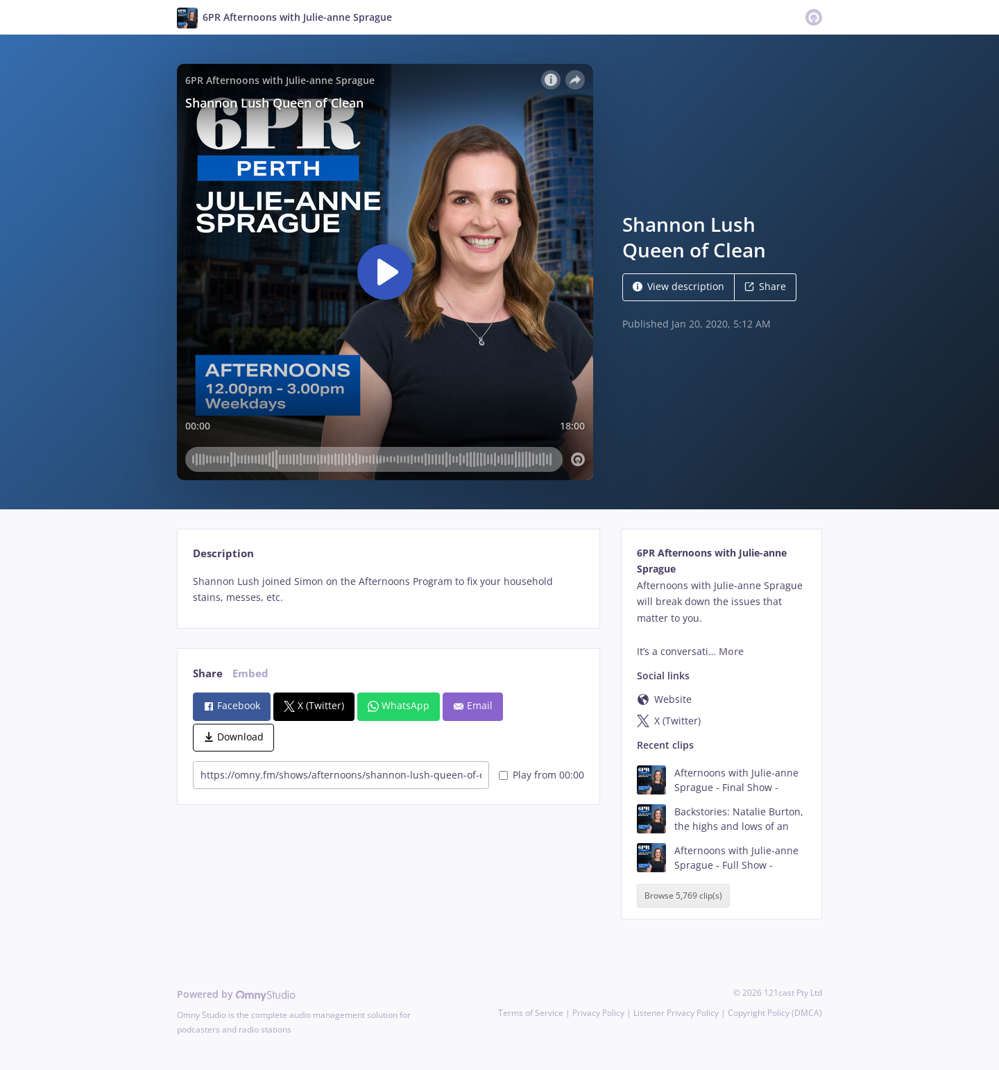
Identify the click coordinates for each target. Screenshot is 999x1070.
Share (765, 286)
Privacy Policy (598, 1013)
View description (678, 286)
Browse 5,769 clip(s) (683, 895)
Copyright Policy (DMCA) (775, 1013)
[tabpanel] (388, 589)
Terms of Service (530, 1013)
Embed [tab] (250, 673)
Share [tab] (208, 673)
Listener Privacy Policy (676, 1013)
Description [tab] (223, 553)
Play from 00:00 (541, 774)
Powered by (236, 994)
